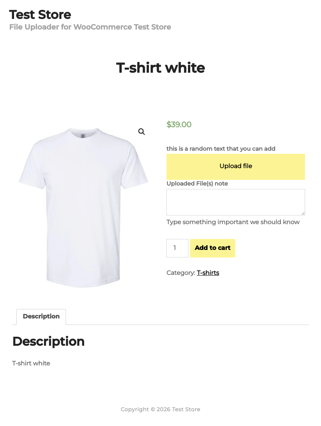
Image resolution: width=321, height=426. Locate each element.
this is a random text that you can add (220, 148)
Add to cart (212, 247)
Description (41, 316)
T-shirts (208, 273)
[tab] (41, 317)
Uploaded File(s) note (197, 183)
